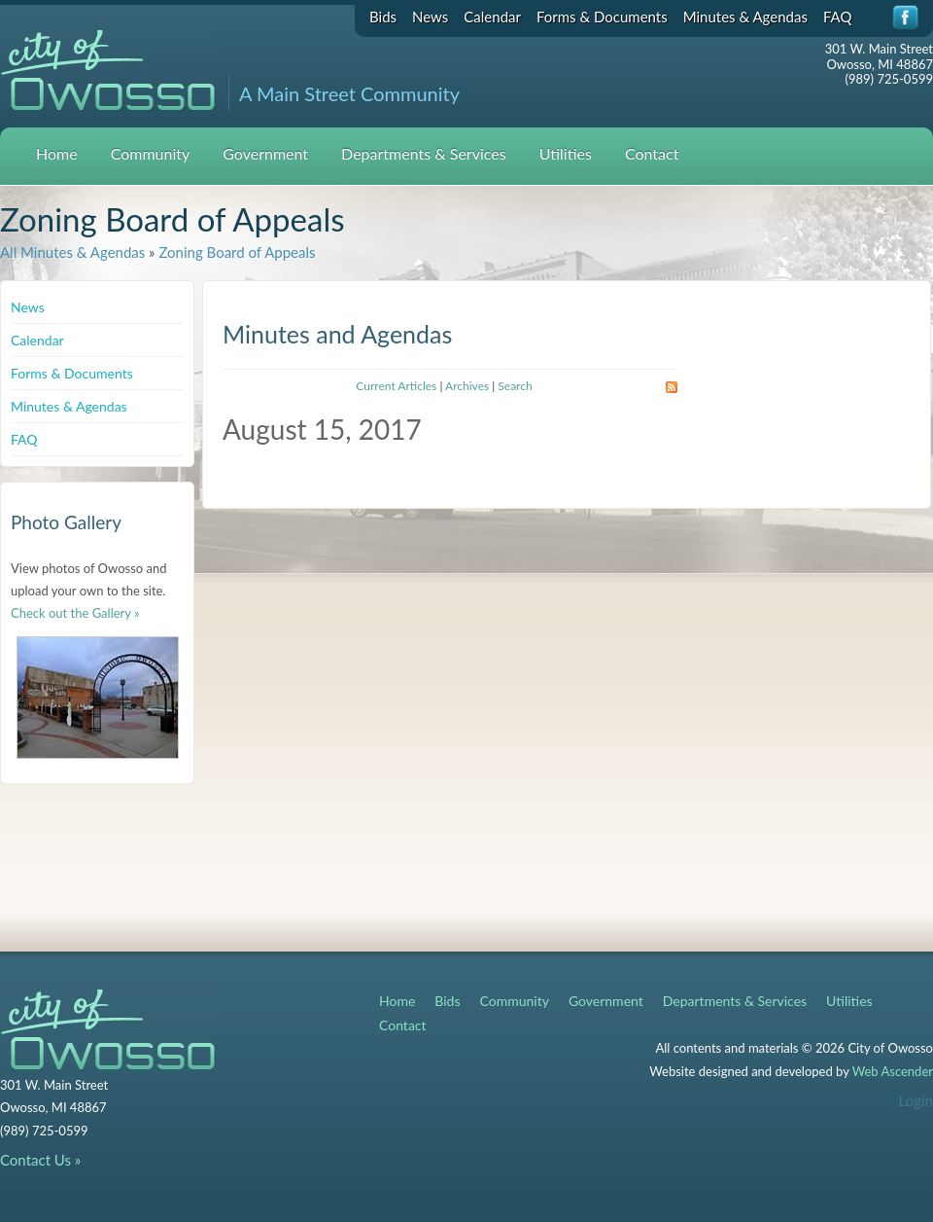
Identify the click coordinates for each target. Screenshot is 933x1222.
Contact (651, 153)
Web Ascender (892, 1071)
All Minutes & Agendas (72, 252)
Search (515, 385)
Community (150, 153)
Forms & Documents (602, 16)
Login (916, 1100)
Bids (383, 16)
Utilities (565, 153)
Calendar (492, 16)
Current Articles (396, 385)
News (430, 16)
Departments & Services (423, 153)
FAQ (837, 16)
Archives (467, 385)
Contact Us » (40, 1159)
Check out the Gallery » (75, 613)
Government (265, 153)
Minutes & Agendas (745, 16)
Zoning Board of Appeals (236, 252)
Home (57, 153)
